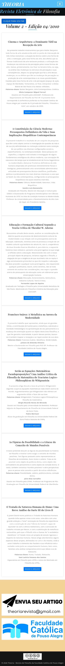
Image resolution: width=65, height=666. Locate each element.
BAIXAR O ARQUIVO (32, 112)
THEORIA (13, 4)
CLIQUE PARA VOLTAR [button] (13, 21)
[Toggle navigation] (59, 4)
